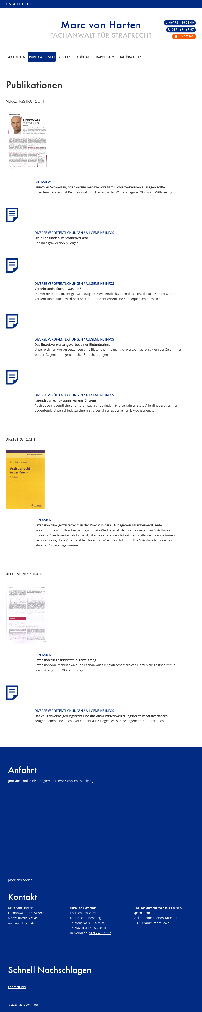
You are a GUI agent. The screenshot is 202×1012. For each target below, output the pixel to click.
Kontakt (84, 57)
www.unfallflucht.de (21, 923)
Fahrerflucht (17, 987)
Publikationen (42, 57)
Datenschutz (130, 57)
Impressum (105, 57)
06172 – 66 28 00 (181, 22)
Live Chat (186, 36)
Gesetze (65, 57)
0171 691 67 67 (183, 29)
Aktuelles (16, 57)
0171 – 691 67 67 (100, 933)
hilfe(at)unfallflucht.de (22, 918)
